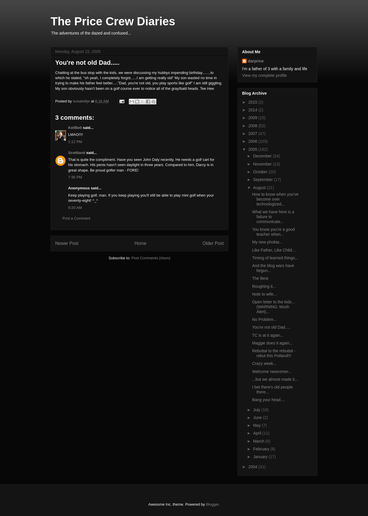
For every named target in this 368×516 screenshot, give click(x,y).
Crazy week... (264, 363)
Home (141, 243)
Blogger (212, 504)
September (263, 179)
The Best (260, 278)
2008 (253, 125)
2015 (253, 102)
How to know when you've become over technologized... (275, 199)
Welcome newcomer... (272, 371)
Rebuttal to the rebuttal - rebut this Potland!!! (273, 353)
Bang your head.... (268, 399)
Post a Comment (76, 218)
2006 (253, 141)
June (258, 417)
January (261, 456)
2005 (253, 149)
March (259, 441)
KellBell (75, 127)
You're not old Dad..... (271, 327)
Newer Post (66, 243)
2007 (253, 133)
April (257, 433)
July (257, 410)
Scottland (76, 153)
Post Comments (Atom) (150, 258)
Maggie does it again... (272, 343)
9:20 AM (75, 207)
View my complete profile (264, 75)
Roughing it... (264, 286)
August (260, 187)
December (263, 156)
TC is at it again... (267, 335)
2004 (253, 466)
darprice (256, 61)
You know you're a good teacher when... (273, 232)
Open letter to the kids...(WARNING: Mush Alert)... (273, 307)
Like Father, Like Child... (273, 250)
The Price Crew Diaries (113, 21)
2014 (253, 110)
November (263, 164)
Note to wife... (264, 294)
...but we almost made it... (275, 379)
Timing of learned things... (275, 258)
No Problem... (264, 319)
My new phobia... (267, 242)
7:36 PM (75, 177)
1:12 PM (75, 142)
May (257, 425)
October (261, 172)
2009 (253, 117)
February (261, 449)
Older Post (213, 243)
